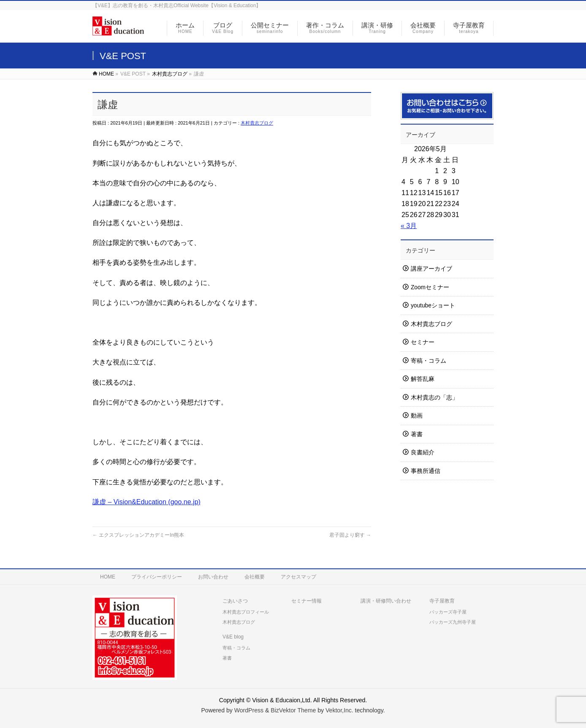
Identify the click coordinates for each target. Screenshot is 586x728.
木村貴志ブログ (257, 122)
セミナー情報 (306, 601)
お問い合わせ (213, 577)
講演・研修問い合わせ (386, 601)
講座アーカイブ (431, 269)
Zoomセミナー (430, 287)
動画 (417, 416)
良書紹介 (422, 452)
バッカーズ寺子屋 (448, 611)
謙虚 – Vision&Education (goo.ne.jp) (146, 501)
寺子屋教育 (442, 601)
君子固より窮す (350, 535)
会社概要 (254, 577)
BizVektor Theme (293, 710)
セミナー (422, 342)
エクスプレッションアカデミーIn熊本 (138, 535)
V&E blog (233, 637)
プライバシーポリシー (156, 577)
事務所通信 (425, 471)
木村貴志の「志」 (434, 397)
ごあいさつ (235, 601)
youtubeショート (433, 305)
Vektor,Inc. (339, 710)
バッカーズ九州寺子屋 (452, 622)
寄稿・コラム (428, 361)
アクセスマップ (298, 577)
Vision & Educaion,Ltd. (282, 700)
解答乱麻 (422, 379)
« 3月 (409, 225)
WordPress (248, 710)
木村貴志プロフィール (245, 611)
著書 (417, 434)
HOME (107, 577)
